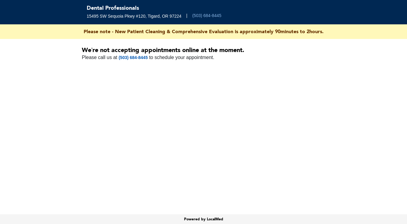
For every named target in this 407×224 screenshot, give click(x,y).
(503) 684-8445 (206, 15)
